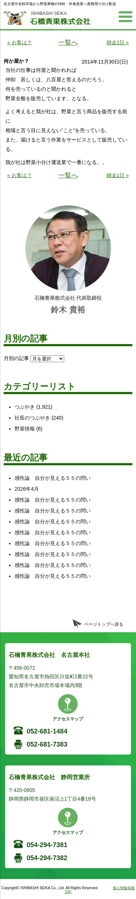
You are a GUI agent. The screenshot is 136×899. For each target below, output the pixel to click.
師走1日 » (118, 42)
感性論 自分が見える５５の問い (53, 478)
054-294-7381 (47, 845)
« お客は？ (19, 42)
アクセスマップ (68, 719)
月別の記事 (16, 358)
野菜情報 (25, 429)
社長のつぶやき (32, 418)
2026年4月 (27, 489)
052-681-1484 (47, 731)
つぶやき (25, 407)
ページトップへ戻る (103, 624)
